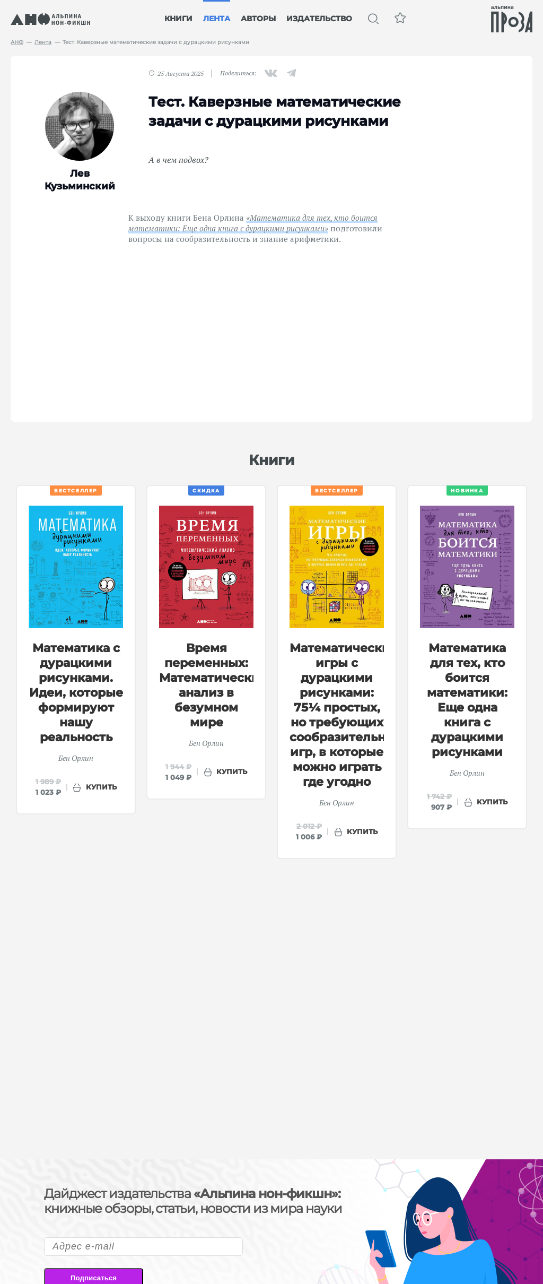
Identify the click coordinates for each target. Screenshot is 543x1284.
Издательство (319, 18)
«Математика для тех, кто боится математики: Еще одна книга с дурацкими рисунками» (253, 222)
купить (101, 787)
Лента (216, 18)
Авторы (258, 18)
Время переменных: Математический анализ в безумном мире (213, 685)
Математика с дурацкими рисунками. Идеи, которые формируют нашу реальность (76, 692)
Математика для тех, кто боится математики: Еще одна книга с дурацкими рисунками (467, 700)
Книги (178, 18)
